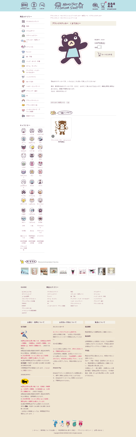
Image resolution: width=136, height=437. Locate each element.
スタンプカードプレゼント (29, 298)
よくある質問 (25, 296)
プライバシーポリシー (84, 430)
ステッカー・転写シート (81, 15)
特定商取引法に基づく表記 (66, 430)
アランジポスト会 (26, 308)
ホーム (36, 430)
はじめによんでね (26, 291)
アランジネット (54, 15)
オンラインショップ (67, 15)
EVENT (24, 306)
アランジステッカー (96, 15)
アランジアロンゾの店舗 (28, 301)
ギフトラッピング (26, 294)
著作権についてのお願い (48, 430)
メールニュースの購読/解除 (29, 310)
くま (75, 18)
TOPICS (24, 303)
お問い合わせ (98, 430)
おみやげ (24, 313)
